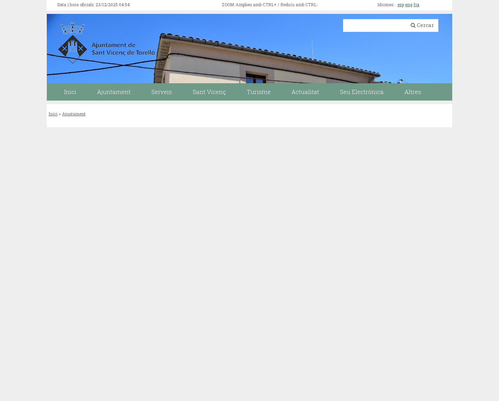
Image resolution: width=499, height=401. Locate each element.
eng (408, 4)
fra (416, 4)
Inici (53, 114)
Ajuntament (74, 114)
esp (400, 4)
